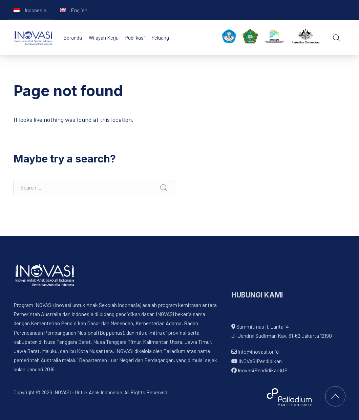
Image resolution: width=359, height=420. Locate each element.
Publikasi (135, 38)
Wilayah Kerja (104, 38)
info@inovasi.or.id (258, 351)
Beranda (72, 38)
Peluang (160, 38)
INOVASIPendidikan (256, 360)
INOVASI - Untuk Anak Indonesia (87, 392)
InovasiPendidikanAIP (259, 370)
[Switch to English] (73, 10)
